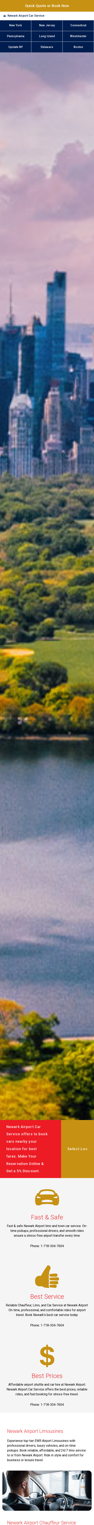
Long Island (47, 36)
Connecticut (78, 25)
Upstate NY (15, 47)
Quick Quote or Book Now (47, 5)
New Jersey (47, 25)
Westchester (78, 36)
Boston (78, 47)
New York (15, 25)
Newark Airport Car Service (26, 15)
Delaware (47, 47)
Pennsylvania (15, 36)
